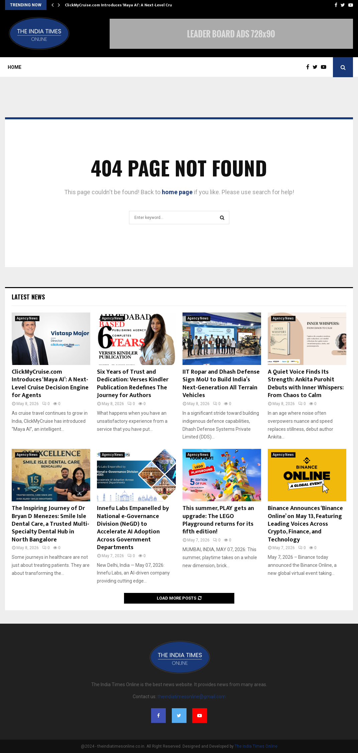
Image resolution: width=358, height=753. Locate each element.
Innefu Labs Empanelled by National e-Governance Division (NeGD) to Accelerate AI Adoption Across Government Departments (133, 527)
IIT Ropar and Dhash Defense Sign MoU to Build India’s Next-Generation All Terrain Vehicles (221, 383)
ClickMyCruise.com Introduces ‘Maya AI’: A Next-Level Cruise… (123, 5)
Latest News (28, 296)
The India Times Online (256, 746)
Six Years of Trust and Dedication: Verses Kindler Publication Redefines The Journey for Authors (132, 383)
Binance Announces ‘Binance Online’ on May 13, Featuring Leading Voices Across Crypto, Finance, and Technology (305, 524)
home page (177, 192)
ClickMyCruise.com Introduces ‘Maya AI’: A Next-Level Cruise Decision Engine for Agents (50, 383)
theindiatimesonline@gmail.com (191, 696)
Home (14, 67)
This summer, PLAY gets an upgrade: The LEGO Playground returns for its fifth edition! (218, 520)
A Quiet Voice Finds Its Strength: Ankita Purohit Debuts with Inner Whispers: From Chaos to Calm (306, 383)
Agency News (27, 318)
